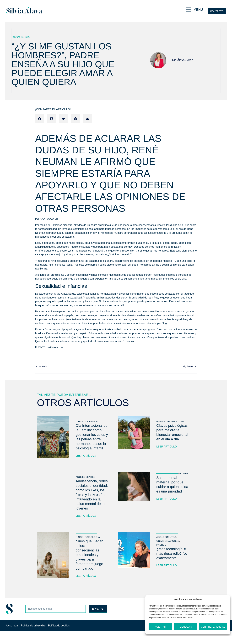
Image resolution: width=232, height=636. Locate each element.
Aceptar (160, 626)
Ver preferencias (213, 626)
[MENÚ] (188, 9)
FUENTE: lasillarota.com (49, 347)
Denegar (186, 626)
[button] (39, 118)
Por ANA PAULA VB (46, 218)
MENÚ (198, 9)
